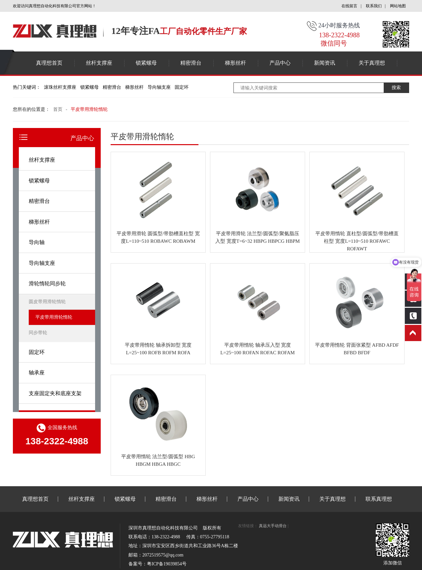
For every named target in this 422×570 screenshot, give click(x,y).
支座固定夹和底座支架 (55, 393)
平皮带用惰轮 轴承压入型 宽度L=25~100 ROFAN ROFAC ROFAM (257, 348)
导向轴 (37, 242)
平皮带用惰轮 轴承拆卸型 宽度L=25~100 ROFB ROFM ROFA (158, 348)
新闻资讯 (324, 63)
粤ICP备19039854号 (167, 563)
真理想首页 (49, 63)
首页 (57, 109)
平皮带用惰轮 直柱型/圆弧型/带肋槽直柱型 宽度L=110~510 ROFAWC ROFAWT (357, 241)
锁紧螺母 (146, 63)
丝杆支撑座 (99, 63)
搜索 (396, 87)
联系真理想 (379, 499)
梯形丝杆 (235, 63)
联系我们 (374, 6)
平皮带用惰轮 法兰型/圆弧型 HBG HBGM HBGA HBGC (158, 460)
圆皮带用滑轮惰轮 (47, 301)
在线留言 (349, 6)
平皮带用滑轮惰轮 (89, 109)
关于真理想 (372, 63)
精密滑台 (190, 63)
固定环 (182, 87)
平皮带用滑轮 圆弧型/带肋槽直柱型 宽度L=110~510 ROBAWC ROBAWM (158, 237)
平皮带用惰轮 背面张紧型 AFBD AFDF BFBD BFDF (357, 348)
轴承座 (37, 372)
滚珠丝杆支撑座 (60, 87)
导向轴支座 (159, 87)
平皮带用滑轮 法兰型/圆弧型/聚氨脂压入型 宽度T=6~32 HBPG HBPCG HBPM (257, 237)
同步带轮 (38, 332)
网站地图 (398, 6)
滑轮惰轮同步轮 (47, 283)
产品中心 (280, 63)
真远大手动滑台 (273, 525)
